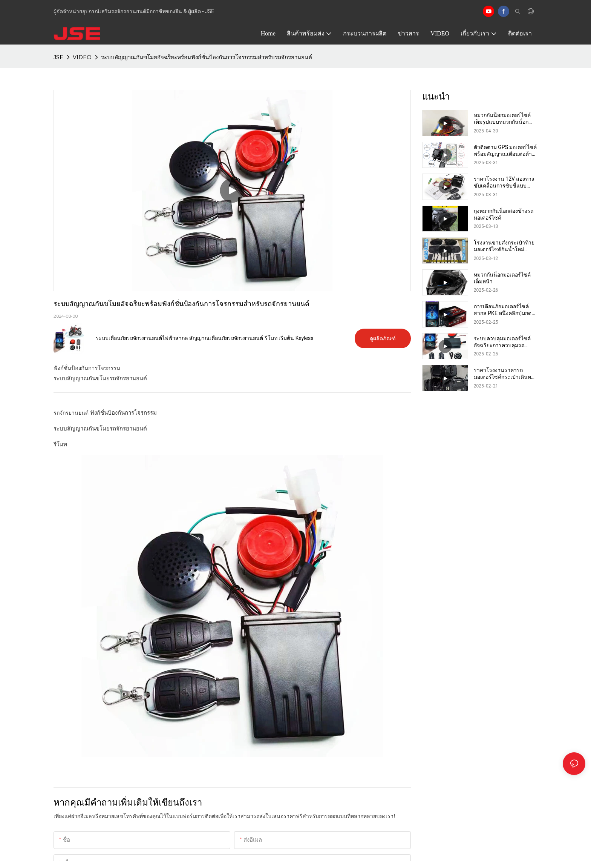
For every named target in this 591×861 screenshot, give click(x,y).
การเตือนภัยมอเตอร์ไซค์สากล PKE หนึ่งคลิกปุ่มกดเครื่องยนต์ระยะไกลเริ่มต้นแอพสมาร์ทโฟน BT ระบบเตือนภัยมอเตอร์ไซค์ (504, 310)
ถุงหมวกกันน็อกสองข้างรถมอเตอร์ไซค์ (503, 214)
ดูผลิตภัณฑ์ (383, 338)
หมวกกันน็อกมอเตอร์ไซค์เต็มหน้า (502, 278)
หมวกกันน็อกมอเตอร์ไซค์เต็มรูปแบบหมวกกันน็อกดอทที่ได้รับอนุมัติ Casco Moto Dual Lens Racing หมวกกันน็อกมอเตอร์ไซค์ (502, 118)
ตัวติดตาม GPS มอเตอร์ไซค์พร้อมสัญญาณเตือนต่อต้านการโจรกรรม (505, 150)
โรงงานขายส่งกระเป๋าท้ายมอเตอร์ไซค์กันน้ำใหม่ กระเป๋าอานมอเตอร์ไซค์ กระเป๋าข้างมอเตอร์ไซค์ (504, 246)
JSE (58, 57)
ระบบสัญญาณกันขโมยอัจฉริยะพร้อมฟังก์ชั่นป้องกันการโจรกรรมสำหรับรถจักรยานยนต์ (206, 57)
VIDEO (82, 57)
